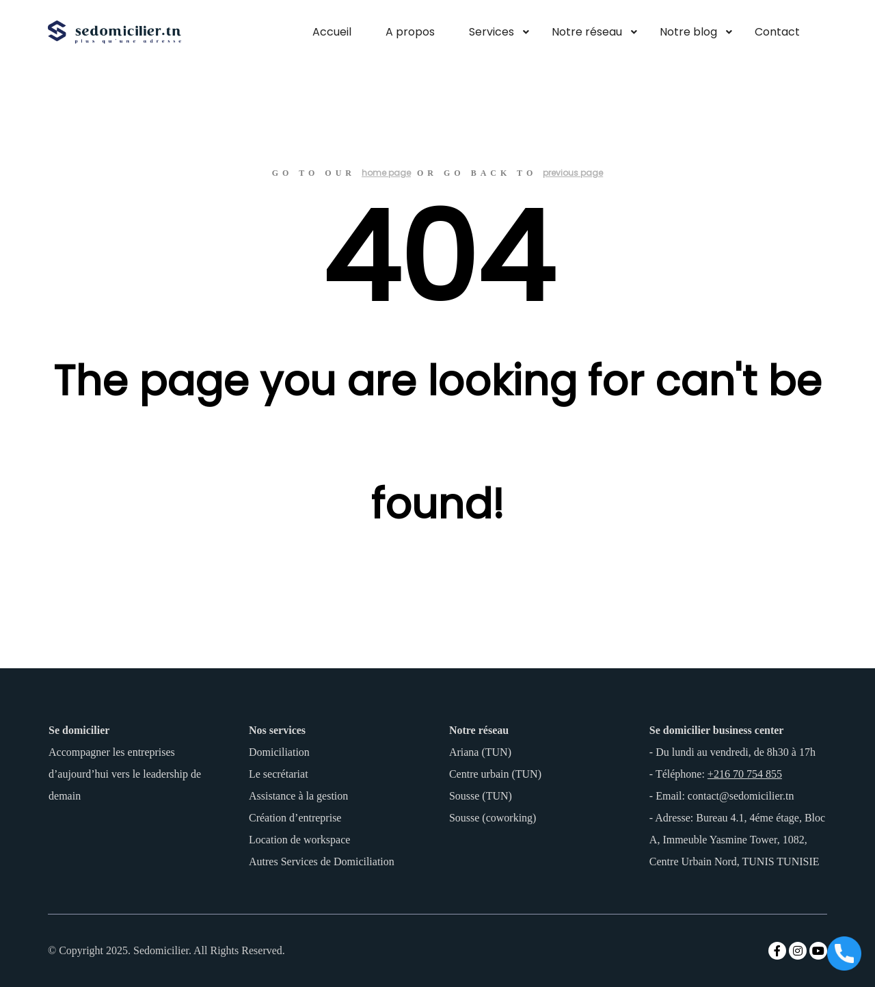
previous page (573, 173)
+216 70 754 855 (745, 774)
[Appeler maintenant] (844, 954)
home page (386, 173)
